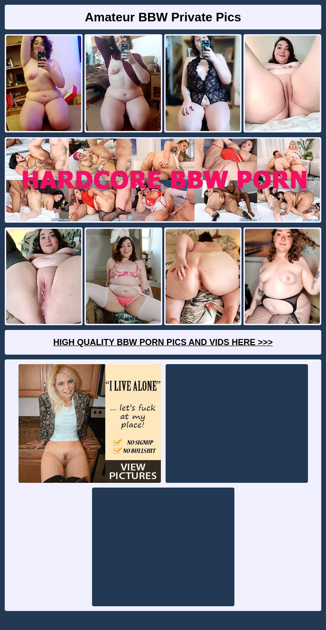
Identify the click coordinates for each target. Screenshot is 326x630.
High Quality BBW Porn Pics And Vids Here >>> (163, 342)
